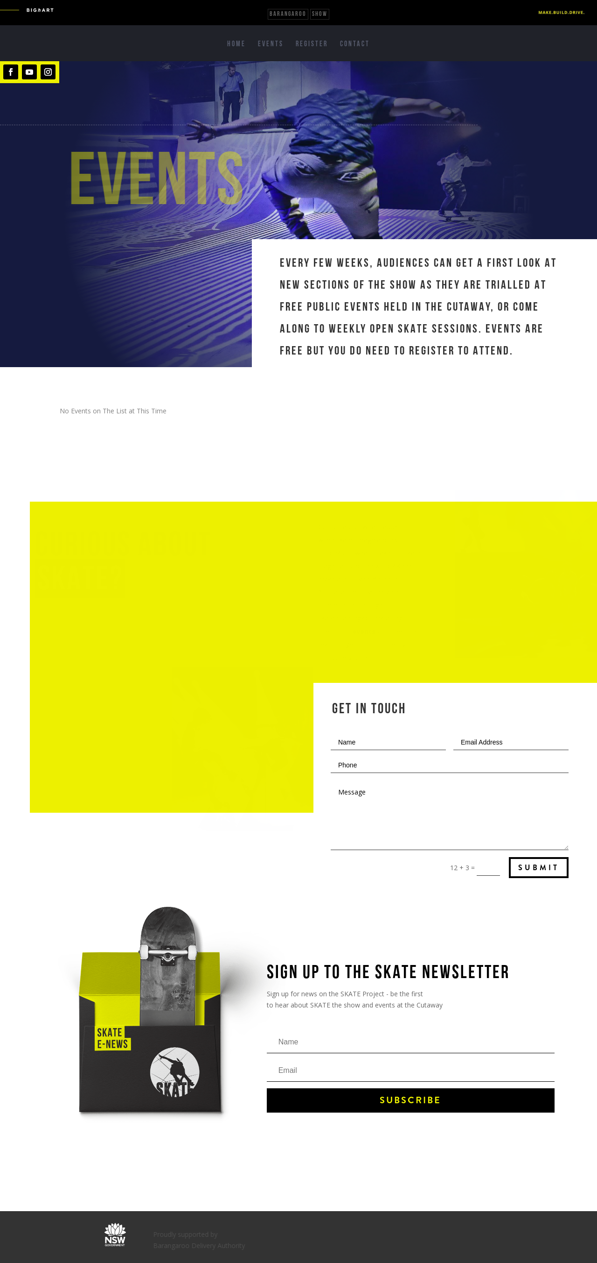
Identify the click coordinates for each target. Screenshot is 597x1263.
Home (236, 44)
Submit (538, 867)
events (365, 631)
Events (271, 44)
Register (312, 44)
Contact (355, 44)
